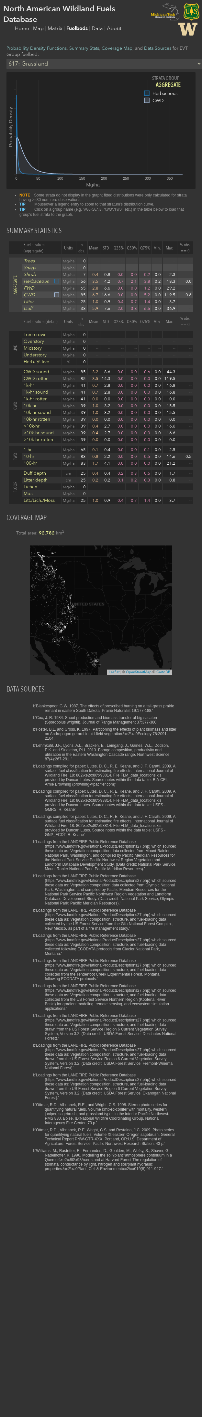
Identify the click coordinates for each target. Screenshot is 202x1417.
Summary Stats (84, 48)
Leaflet (114, 672)
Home (22, 28)
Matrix (56, 28)
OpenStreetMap (139, 672)
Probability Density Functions (36, 48)
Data (98, 28)
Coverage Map (117, 48)
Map (39, 28)
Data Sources (157, 48)
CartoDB (163, 672)
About (114, 28)
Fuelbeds (77, 28)
